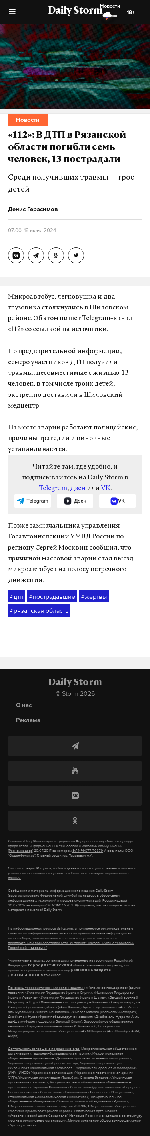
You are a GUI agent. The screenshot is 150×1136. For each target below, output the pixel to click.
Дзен (78, 488)
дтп (16, 597)
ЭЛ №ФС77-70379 (87, 851)
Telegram (53, 488)
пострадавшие (52, 597)
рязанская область (39, 611)
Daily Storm (75, 11)
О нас (24, 704)
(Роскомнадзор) (20, 851)
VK (105, 488)
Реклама (28, 719)
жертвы (94, 597)
